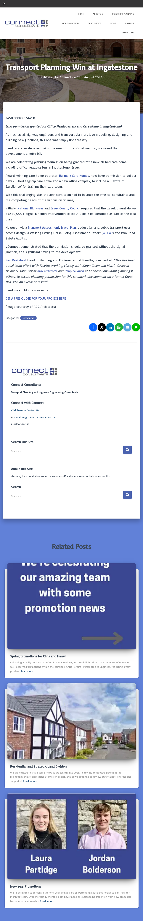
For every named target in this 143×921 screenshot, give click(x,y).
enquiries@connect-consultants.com (35, 417)
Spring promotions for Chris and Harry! (37, 656)
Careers (129, 23)
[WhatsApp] (119, 327)
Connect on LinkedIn (4, 4)
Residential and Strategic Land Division (38, 766)
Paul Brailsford (16, 260)
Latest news (28, 318)
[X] (102, 327)
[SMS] (136, 327)
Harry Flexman (76, 271)
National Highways (30, 208)
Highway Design (70, 23)
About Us (98, 14)
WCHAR (108, 233)
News (113, 23)
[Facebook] (93, 327)
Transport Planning (123, 14)
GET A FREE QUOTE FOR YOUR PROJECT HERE (37, 298)
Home (81, 14)
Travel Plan (69, 227)
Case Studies (94, 23)
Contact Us (128, 32)
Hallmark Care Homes (74, 175)
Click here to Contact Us (25, 410)
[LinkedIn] (110, 327)
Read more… (27, 671)
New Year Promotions (25, 886)
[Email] (127, 327)
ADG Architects (47, 271)
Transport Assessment (44, 227)
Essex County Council (66, 208)
